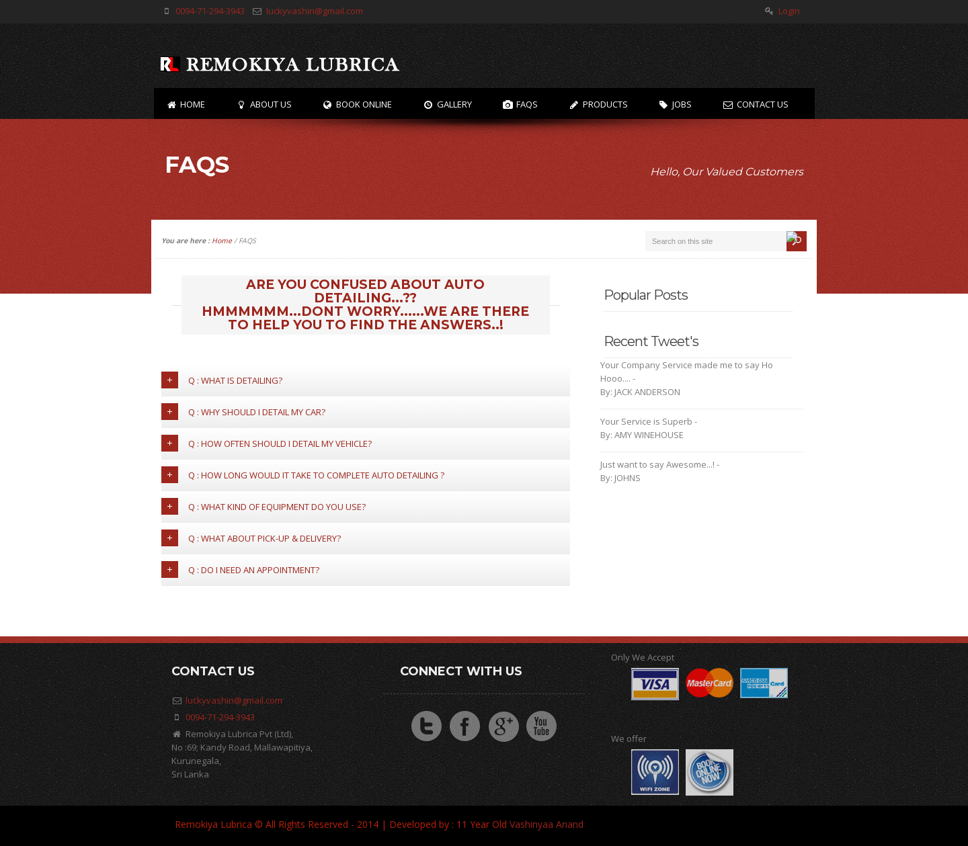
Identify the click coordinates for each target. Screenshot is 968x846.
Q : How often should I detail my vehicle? (266, 443)
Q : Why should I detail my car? (243, 411)
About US (263, 104)
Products (598, 104)
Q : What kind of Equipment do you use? (263, 506)
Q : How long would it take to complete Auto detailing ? (302, 474)
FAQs (520, 104)
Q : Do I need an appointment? (240, 569)
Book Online (357, 104)
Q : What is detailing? (221, 380)
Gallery (447, 104)
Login (789, 11)
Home (186, 104)
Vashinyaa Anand (546, 824)
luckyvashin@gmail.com (314, 11)
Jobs (675, 104)
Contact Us (755, 104)
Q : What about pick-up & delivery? (251, 538)
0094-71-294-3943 (210, 11)
